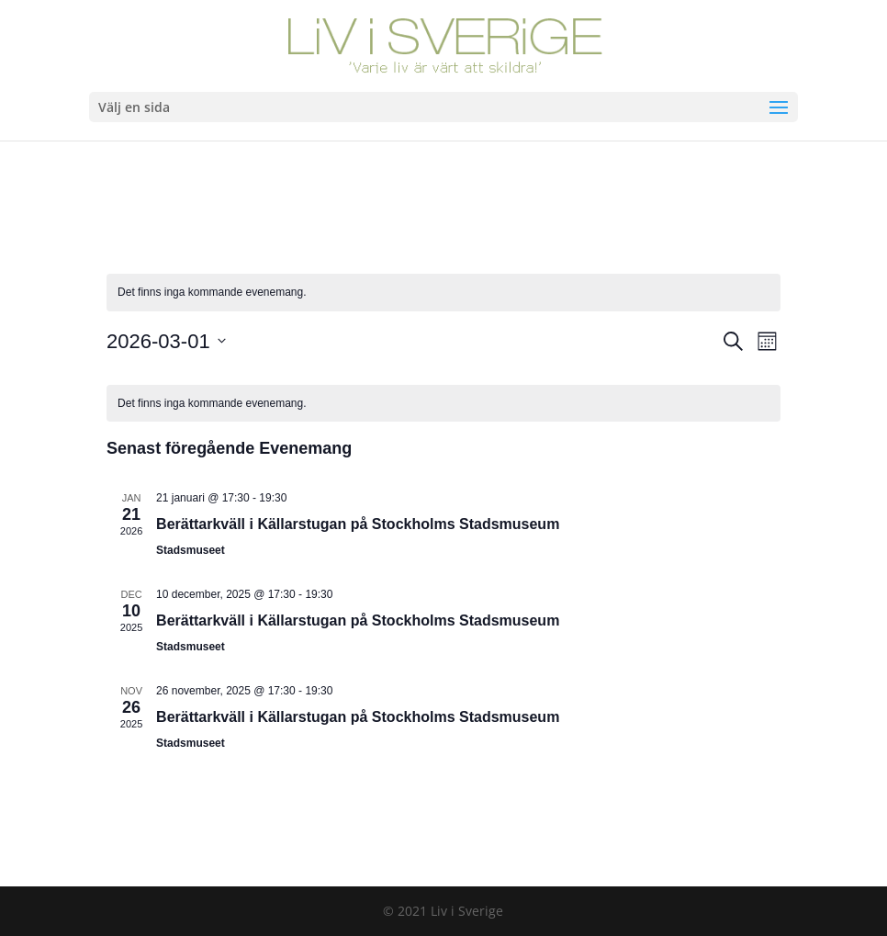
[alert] (443, 292)
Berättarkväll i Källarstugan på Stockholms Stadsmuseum (357, 524)
